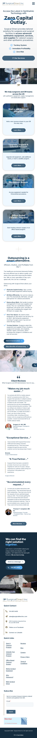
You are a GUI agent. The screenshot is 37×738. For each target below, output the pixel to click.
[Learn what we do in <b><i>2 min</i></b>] (18, 75)
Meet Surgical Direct (10, 682)
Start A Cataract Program (9, 645)
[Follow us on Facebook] (6, 627)
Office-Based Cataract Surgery (10, 662)
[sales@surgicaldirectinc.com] (6, 616)
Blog (22, 648)
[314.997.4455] (6, 611)
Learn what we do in (18, 78)
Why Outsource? (9, 676)
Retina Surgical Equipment (11, 670)
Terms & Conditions (24, 662)
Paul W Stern (20, 735)
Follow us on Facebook (16, 627)
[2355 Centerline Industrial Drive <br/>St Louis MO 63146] (6, 621)
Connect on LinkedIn (15, 632)
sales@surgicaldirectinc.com (18, 616)
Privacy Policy (25, 657)
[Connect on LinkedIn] (6, 632)
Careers (23, 652)
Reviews (23, 643)
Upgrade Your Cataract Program (10, 654)
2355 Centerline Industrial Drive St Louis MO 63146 (17, 621)
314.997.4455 (13, 611)
